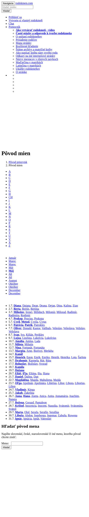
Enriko (46, 357)
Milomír (50, 312)
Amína (29, 341)
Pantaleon (41, 402)
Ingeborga (40, 415)
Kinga (31, 389)
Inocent (42, 405)
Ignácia (27, 418)
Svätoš (12, 408)
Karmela (34, 360)
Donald (27, 328)
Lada (37, 341)
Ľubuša (62, 415)
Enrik (37, 357)
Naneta (13, 399)
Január (12, 257)
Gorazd (29, 402)
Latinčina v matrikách (28, 65)
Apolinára (40, 383)
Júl (10, 274)
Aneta (34, 396)
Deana (43, 305)
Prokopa (39, 318)
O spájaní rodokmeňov (29, 36)
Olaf (26, 412)
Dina (59, 305)
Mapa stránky (24, 42)
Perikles (39, 334)
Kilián (29, 334)
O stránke (21, 72)
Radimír (72, 312)
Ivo (22, 334)
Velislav (80, 328)
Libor (61, 383)
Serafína (54, 412)
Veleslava (68, 328)
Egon (30, 357)
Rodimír (25, 315)
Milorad (61, 312)
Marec (12, 261)
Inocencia (30, 405)
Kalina (67, 305)
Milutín (29, 344)
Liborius (80, 383)
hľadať (6, 11)
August (13, 280)
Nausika (52, 405)
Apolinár (28, 383)
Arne (29, 350)
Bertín (25, 308)
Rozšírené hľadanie (27, 46)
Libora (70, 383)
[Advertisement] (44, 121)
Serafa (34, 412)
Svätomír (64, 405)
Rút (42, 360)
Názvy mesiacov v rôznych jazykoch (37, 59)
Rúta (48, 360)
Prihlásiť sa (15, 17)
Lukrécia (38, 337)
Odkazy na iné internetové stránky (35, 55)
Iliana (46, 373)
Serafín (44, 412)
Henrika (65, 357)
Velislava (14, 331)
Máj (11, 267)
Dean (35, 305)
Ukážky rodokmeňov (28, 68)
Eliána (32, 373)
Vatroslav (46, 418)
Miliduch (39, 312)
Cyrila (34, 321)
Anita (50, 396)
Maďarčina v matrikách (29, 62)
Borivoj (38, 350)
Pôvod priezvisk (18, 162)
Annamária (61, 396)
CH (11, 197)
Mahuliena (46, 379)
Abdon (29, 415)
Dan (36, 376)
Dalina (28, 376)
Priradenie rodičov (26, 39)
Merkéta (48, 350)
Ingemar (52, 415)
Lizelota (27, 337)
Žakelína (29, 392)
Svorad (43, 363)
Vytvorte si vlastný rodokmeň (26, 20)
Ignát (36, 418)
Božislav (33, 363)
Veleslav (57, 328)
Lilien (12, 386)
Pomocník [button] (14, 26)
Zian (75, 305)
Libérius (52, 383)
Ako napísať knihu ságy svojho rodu (37, 52)
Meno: (6, 443)
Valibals (46, 328)
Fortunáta (39, 347)
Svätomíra (77, 405)
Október (13, 283)
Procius (28, 318)
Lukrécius (50, 337)
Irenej (29, 312)
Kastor (36, 328)
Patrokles (39, 324)
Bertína (35, 308)
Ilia (39, 373)
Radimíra (14, 315)
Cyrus (42, 321)
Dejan (51, 305)
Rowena (72, 415)
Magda (34, 379)
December (14, 290)
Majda (57, 379)
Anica (42, 396)
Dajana (26, 305)
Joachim (74, 396)
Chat (11, 23)
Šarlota (82, 357)
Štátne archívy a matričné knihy (34, 49)
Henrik (55, 357)
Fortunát (27, 347)
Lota (73, 357)
